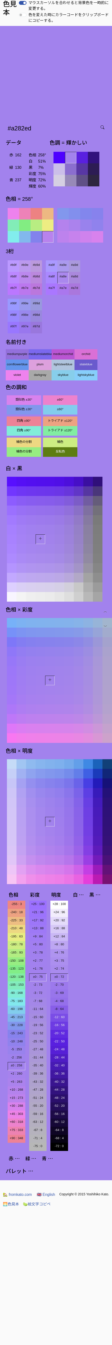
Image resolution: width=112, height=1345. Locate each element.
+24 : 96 (59, 912)
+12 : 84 (59, 936)
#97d (36, 326)
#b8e (24, 276)
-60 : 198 (16, 1009)
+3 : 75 (59, 960)
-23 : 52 (37, 1033)
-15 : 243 (16, 1033)
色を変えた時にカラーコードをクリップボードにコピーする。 (68, 18)
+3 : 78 (38, 952)
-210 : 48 (16, 928)
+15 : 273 (16, 1098)
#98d (36, 315)
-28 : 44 (59, 1057)
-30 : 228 (16, 1025)
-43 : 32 (37, 1081)
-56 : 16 (59, 1114)
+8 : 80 (59, 944)
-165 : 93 (16, 952)
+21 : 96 (38, 912)
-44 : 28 (59, 1089)
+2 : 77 (38, 960)
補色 (60, 442)
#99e (24, 303)
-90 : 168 (16, 993)
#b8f (13, 276)
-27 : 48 (37, 1049)
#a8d (74, 276)
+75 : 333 (16, 1130)
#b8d (36, 276)
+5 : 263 (16, 1081)
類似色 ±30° (24, 399)
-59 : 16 (37, 1114)
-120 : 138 (16, 976)
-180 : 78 (16, 944)
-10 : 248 (16, 1041)
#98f (13, 315)
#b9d (36, 265)
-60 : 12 (59, 1122)
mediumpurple (17, 354)
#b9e (24, 265)
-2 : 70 (59, 984)
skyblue (63, 375)
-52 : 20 (59, 1105)
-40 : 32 (59, 1081)
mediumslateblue (40, 354)
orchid (86, 354)
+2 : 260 (16, 1073)
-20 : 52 (59, 1033)
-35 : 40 (37, 1065)
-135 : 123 (16, 968)
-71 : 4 (37, 1138)
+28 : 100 (59, 904)
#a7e (63, 288)
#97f (13, 326)
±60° (60, 399)
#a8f (51, 276)
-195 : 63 (16, 936)
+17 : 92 (38, 920)
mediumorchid (63, 354)
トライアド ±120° (60, 420)
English (46, 1194)
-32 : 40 (59, 1065)
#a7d (74, 288)
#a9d (74, 265)
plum (40, 364)
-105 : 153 (16, 984)
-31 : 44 (37, 1057)
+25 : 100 (37, 904)
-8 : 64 (59, 1009)
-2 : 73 (37, 984)
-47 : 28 (37, 1089)
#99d (36, 303)
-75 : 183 (16, 1001)
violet (17, 375)
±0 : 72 (59, 976)
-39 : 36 (37, 1073)
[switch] (23, 3)
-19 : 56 (37, 1025)
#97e (24, 326)
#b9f (13, 265)
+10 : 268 (16, 1089)
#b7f (13, 288)
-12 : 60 (59, 1017)
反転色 (60, 451)
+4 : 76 (59, 952)
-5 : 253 (16, 1049)
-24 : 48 (59, 1049)
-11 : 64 (37, 1009)
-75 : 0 (37, 1146)
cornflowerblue (17, 364)
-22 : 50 (59, 1041)
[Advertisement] (45, 73)
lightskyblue (86, 375)
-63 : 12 (37, 1122)
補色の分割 (24, 442)
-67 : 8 (37, 1130)
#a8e (63, 276)
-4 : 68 (59, 1001)
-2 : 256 (16, 1057)
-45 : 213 (16, 1017)
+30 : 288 (16, 1105)
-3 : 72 (37, 993)
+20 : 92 (59, 920)
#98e (24, 315)
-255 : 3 (16, 904)
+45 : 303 (16, 1114)
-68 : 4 (59, 1138)
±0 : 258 (16, 1065)
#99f (13, 303)
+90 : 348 (16, 1138)
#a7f (51, 288)
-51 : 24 (37, 1098)
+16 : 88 (59, 928)
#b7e (24, 288)
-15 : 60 (37, 1017)
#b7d (36, 288)
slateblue (86, 364)
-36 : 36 (59, 1073)
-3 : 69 (59, 993)
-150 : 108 (16, 960)
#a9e (63, 265)
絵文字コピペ (37, 1204)
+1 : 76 (38, 968)
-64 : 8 (59, 1130)
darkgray (40, 375)
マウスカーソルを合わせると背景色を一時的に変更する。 (68, 6)
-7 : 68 (37, 1001)
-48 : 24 (59, 1098)
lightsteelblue (63, 364)
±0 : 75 (38, 976)
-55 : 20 (37, 1105)
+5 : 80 (38, 944)
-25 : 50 (37, 1041)
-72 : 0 (59, 1146)
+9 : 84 (38, 936)
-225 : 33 (16, 920)
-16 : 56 (59, 1025)
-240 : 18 (16, 912)
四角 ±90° (24, 420)
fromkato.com (17, 1194)
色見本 (11, 1204)
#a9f (51, 265)
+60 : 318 (16, 1122)
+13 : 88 (38, 928)
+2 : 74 (59, 968)
